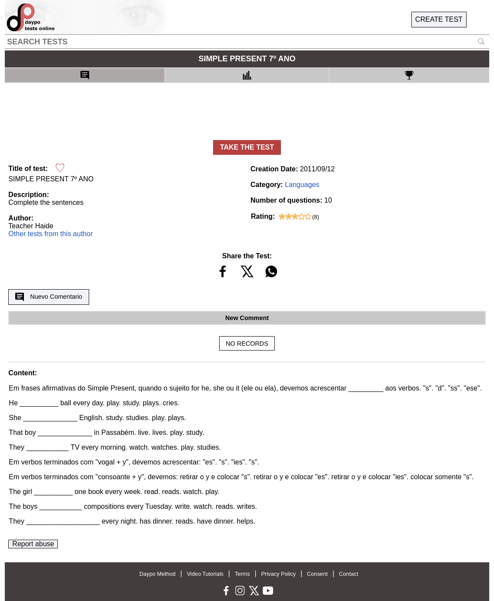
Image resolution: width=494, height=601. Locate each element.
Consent (317, 574)
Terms (242, 574)
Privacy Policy (278, 574)
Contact (348, 574)
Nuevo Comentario (48, 297)
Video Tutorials (205, 574)
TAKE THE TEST (247, 147)
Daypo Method (157, 574)
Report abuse (33, 544)
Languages (302, 184)
